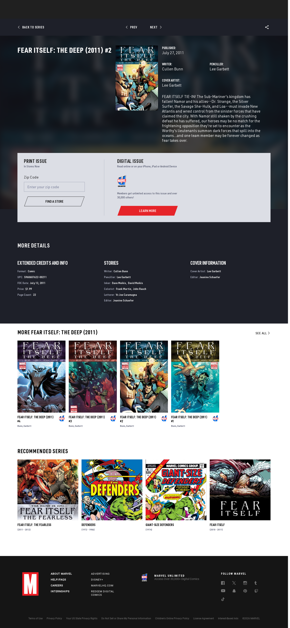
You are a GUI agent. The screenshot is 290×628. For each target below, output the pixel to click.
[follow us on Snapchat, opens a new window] (234, 591)
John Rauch (139, 300)
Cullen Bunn (103, 86)
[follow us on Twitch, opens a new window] (256, 592)
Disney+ (97, 579)
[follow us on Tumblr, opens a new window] (256, 584)
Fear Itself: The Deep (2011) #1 (189, 431)
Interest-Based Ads (228, 618)
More (204, 14)
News (84, 14)
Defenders (88, 537)
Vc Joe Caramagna (126, 306)
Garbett (27, 437)
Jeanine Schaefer (123, 312)
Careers (57, 585)
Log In (37, 5)
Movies (138, 14)
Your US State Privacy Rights (81, 618)
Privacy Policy (54, 618)
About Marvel (61, 573)
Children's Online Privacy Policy (172, 618)
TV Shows (156, 14)
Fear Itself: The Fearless (34, 537)
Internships (60, 591)
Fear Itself (217, 537)
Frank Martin (123, 300)
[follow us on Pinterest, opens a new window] (245, 591)
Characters (119, 14)
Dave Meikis (119, 294)
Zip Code (31, 189)
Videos (189, 14)
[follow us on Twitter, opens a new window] (234, 584)
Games (174, 14)
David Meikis (135, 294)
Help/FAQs (58, 579)
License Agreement (203, 618)
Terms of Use (35, 618)
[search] (260, 5)
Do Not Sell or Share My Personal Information (126, 618)
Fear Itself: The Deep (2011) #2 (138, 431)
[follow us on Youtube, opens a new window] (223, 591)
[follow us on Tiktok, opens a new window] (223, 600)
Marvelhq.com (102, 585)
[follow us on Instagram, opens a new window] (245, 584)
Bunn (20, 437)
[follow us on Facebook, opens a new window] (223, 584)
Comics (98, 14)
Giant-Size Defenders (160, 537)
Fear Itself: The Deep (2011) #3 (87, 431)
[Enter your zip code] (54, 198)
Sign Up (50, 5)
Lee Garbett (185, 86)
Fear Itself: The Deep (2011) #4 (35, 431)
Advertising (100, 573)
